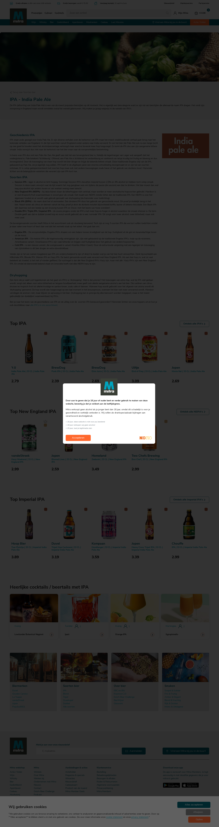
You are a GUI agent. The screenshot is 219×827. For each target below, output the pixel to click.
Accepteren (78, 438)
